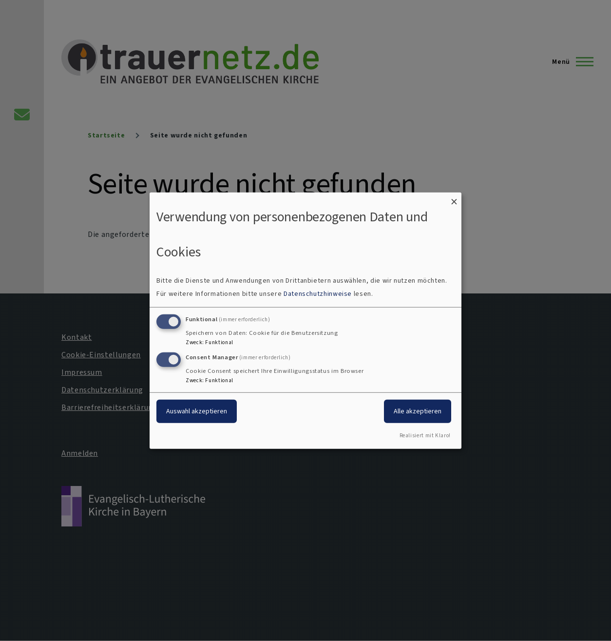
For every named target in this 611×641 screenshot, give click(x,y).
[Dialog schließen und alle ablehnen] (454, 198)
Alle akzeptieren (417, 411)
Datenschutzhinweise (318, 293)
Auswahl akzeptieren (196, 411)
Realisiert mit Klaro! (425, 435)
